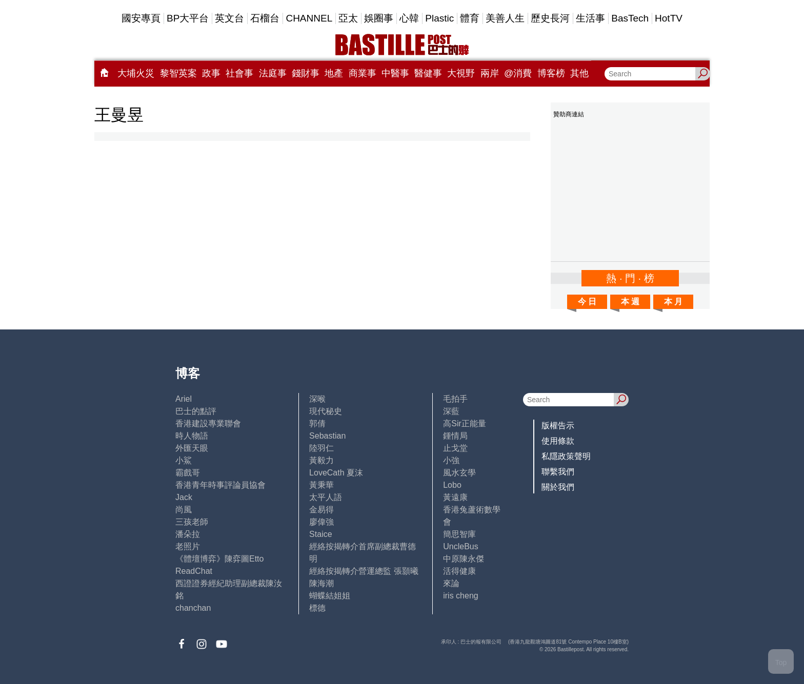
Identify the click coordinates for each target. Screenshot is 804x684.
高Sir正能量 (464, 423)
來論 (451, 583)
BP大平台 (188, 18)
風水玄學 (459, 472)
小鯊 (183, 460)
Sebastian (327, 435)
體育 (469, 18)
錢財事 (305, 73)
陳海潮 (321, 583)
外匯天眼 (191, 448)
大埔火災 (135, 73)
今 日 (587, 301)
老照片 (187, 546)
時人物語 (191, 435)
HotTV (668, 18)
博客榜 (551, 73)
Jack (183, 497)
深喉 (317, 399)
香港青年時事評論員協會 (220, 485)
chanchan (193, 608)
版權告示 (557, 425)
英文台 (229, 18)
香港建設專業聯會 (208, 423)
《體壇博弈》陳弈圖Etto (219, 558)
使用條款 (557, 441)
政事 (211, 73)
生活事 (590, 18)
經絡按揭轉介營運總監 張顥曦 (363, 571)
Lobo (452, 485)
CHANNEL (309, 18)
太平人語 (325, 497)
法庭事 (273, 73)
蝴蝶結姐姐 (329, 595)
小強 (451, 460)
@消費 (518, 73)
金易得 (321, 509)
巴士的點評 (195, 411)
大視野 (461, 73)
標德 (317, 608)
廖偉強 (321, 521)
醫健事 (428, 73)
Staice (320, 534)
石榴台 (264, 18)
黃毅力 (321, 460)
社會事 (239, 73)
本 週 (630, 301)
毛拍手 (455, 399)
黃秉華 (321, 485)
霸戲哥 (187, 472)
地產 (334, 73)
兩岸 (489, 73)
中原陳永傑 (463, 558)
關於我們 (557, 487)
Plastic (439, 18)
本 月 (673, 301)
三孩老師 (191, 521)
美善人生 (505, 18)
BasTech (630, 18)
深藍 (451, 411)
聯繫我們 (557, 471)
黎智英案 (178, 73)
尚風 (183, 509)
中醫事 (395, 73)
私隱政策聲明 (566, 456)
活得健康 (459, 571)
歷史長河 (550, 18)
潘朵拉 (187, 534)
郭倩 (317, 423)
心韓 (409, 18)
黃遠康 (455, 497)
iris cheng (460, 595)
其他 (579, 73)
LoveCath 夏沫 (336, 472)
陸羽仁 (321, 448)
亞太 (348, 18)
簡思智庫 (459, 534)
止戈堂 (455, 448)
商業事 (362, 73)
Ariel (183, 399)
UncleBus (460, 546)
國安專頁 (141, 18)
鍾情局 (455, 435)
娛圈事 (378, 18)
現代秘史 (325, 411)
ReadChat (193, 571)
